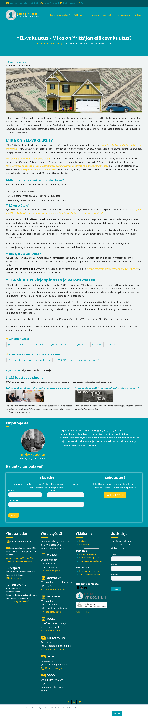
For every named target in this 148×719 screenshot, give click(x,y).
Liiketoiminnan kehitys (89, 574)
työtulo (22, 347)
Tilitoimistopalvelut (55, 12)
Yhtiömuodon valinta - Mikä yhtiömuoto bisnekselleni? (38, 391)
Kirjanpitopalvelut (87, 558)
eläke (112, 347)
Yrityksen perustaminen (90, 577)
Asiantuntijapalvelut (101, 12)
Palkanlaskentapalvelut (90, 561)
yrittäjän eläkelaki (60, 347)
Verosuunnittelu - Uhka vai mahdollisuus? (29, 363)
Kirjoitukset (69, 3)
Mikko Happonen (17, 65)
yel (9, 347)
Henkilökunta (50, 3)
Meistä (82, 544)
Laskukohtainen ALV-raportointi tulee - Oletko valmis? (106, 391)
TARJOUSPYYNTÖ (115, 498)
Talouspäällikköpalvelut (90, 564)
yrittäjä (81, 347)
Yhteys (48, 20)
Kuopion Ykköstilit (27, 14)
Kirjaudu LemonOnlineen (53, 592)
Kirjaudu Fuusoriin (50, 634)
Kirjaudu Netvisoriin (51, 615)
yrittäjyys (97, 347)
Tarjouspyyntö (124, 12)
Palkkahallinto (78, 12)
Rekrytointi (86, 3)
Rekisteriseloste (83, 615)
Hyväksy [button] (117, 713)
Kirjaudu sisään (13, 373)
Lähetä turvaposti (14, 581)
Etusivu (38, 46)
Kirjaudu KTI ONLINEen (53, 652)
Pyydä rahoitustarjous (52, 671)
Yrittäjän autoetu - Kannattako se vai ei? (78, 363)
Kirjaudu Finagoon (50, 574)
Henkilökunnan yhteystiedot (20, 564)
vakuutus (38, 347)
